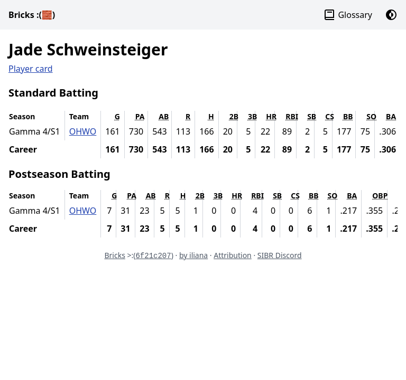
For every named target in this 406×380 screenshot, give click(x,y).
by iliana (193, 255)
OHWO (83, 131)
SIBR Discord (279, 255)
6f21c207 (153, 256)
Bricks (31, 15)
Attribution (233, 255)
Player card (30, 68)
